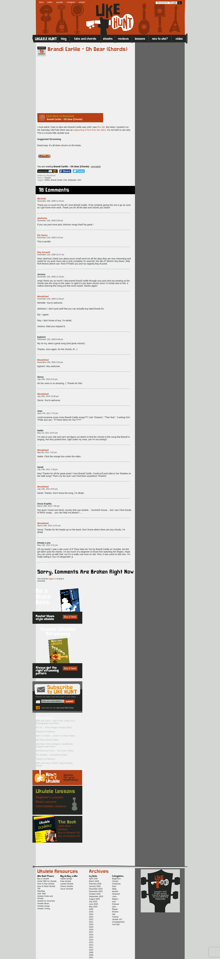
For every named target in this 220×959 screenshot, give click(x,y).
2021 (91, 922)
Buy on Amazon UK (69, 832)
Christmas (116, 884)
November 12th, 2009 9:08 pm (50, 339)
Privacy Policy (160, 899)
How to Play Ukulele (45, 884)
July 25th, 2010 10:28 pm (48, 396)
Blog (64, 38)
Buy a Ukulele (43, 879)
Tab (113, 914)
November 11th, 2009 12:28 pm (50, 299)
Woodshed (43, 296)
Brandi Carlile (56, 180)
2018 (91, 929)
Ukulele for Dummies (46, 901)
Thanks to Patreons (45, 731)
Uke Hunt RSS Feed (55, 171)
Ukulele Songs (43, 906)
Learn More (64, 826)
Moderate (72, 180)
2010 (91, 950)
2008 (91, 955)
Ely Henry (42, 235)
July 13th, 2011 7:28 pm (47, 469)
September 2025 (96, 896)
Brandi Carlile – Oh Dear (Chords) (88, 49)
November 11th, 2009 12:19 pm (50, 277)
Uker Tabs (41, 894)
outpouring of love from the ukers (90, 130)
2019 (91, 927)
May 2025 (93, 907)
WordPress (165, 895)
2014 (91, 940)
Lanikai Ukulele (66, 884)
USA (79, 180)
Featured (116, 894)
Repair (115, 909)
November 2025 (96, 891)
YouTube (116, 924)
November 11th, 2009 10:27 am (50, 255)
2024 (91, 914)
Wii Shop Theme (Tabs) (47, 740)
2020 (91, 924)
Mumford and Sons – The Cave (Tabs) (54, 750)
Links (114, 896)
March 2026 (94, 881)
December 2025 (96, 889)
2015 (91, 937)
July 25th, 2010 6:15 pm (47, 379)
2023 (91, 917)
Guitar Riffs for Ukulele (47, 881)
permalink (96, 166)
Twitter (79, 171)
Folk (65, 180)
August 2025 (94, 899)
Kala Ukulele (65, 881)
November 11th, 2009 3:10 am (50, 237)
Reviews (123, 38)
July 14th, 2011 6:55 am (47, 489)
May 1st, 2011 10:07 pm (47, 433)
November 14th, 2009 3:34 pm (50, 362)
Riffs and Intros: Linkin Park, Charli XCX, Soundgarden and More (56, 722)
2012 (91, 945)
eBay (114, 889)
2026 (91, 909)
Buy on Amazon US (69, 836)
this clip (101, 127)
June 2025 (93, 904)
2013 (91, 942)
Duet (114, 886)
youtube (59, 2)
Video (179, 38)
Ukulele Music (43, 903)
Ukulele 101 (117, 919)
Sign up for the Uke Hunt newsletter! (45, 171)
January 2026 (95, 886)
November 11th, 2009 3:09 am (50, 220)
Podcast (115, 904)
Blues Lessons (46, 801)
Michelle (41, 198)
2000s (47, 180)
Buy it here (70, 616)
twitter (49, 2)
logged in (52, 579)
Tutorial (115, 917)
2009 (91, 952)
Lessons (140, 38)
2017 (91, 932)
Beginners (116, 879)
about (41, 2)
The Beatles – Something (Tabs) (51, 755)
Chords (47, 178)
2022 (91, 919)
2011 (91, 947)
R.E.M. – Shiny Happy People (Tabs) (54, 727)
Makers (115, 899)
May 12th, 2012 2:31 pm (47, 545)
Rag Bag (41, 891)
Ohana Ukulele (66, 886)
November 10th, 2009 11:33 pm (50, 201)
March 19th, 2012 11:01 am (49, 526)
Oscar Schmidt (66, 889)
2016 (91, 935)
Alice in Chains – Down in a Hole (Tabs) (55, 735)
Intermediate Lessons (51, 806)
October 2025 (95, 894)
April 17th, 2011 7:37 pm (47, 413)
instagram (71, 2)
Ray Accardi (43, 252)
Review (115, 912)
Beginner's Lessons (49, 797)
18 (42, 51)
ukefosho (42, 218)
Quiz (114, 907)
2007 (91, 957)
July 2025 (93, 901)
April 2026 (93, 879)
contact (82, 2)
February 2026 (95, 884)
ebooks (115, 891)
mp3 (114, 901)
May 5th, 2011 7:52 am (47, 452)
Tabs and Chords (85, 38)
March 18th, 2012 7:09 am (48, 506)
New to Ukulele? (160, 38)
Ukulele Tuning (43, 908)
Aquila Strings (66, 879)
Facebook (65, 171)
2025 (91, 912)
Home (45, 38)
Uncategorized (118, 922)
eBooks (108, 38)
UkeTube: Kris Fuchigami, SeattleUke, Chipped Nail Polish (54, 745)
